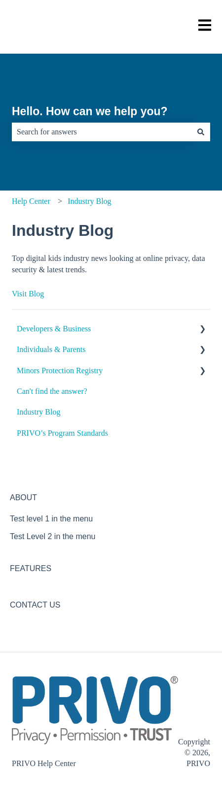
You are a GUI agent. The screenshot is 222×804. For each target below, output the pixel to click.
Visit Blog (28, 293)
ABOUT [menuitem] (23, 497)
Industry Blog (89, 201)
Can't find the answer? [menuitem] (52, 391)
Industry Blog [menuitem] (38, 412)
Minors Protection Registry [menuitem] (60, 370)
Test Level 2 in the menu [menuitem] (52, 536)
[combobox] (101, 132)
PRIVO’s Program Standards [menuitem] (62, 433)
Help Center (31, 201)
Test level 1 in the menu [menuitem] (51, 519)
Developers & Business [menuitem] (54, 328)
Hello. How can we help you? (90, 111)
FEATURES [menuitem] (30, 568)
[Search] (200, 132)
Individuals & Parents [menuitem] (51, 349)
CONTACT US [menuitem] (35, 605)
